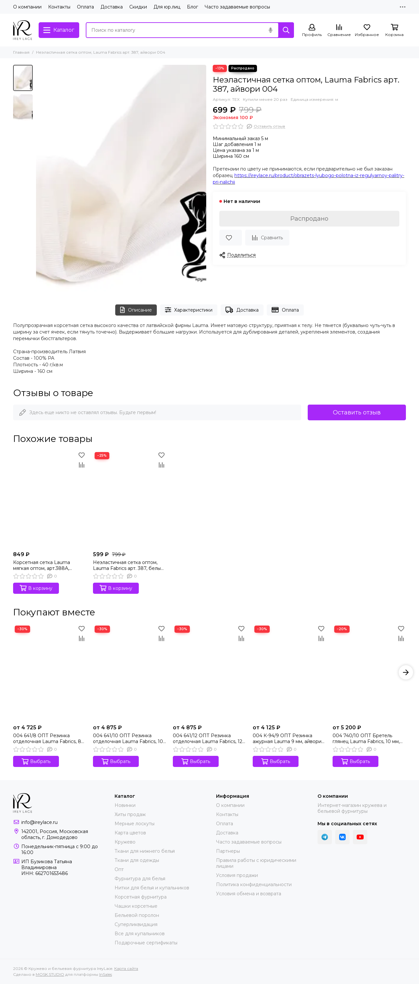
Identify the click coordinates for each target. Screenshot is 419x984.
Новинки (125, 805)
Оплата (85, 7)
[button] (406, 672)
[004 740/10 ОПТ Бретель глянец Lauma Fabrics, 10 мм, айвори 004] (369, 672)
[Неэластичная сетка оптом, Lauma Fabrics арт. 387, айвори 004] (121, 178)
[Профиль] (312, 30)
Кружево (125, 842)
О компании (27, 7)
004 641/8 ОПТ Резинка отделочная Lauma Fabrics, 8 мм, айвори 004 (47, 738)
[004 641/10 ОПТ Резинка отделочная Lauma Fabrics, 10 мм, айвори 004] (129, 672)
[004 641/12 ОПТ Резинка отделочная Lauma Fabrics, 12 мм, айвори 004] (209, 672)
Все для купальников (140, 934)
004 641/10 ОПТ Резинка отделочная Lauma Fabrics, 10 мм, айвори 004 (128, 738)
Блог (192, 7)
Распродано (309, 218)
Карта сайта (126, 968)
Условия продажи (237, 875)
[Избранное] (367, 30)
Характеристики (189, 310)
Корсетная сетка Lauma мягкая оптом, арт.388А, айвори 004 (41, 565)
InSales (105, 974)
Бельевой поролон (137, 915)
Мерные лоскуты (135, 824)
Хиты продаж (130, 814)
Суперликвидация (136, 924)
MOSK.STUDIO (50, 974)
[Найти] (286, 30)
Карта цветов (130, 833)
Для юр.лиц (167, 7)
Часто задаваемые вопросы (237, 7)
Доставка (111, 7)
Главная (21, 52)
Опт (119, 869)
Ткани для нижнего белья (145, 851)
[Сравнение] (339, 30)
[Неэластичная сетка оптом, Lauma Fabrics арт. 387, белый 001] (129, 499)
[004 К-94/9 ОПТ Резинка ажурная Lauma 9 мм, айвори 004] (289, 672)
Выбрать (36, 761)
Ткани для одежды (137, 860)
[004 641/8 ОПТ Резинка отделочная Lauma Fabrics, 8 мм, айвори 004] (49, 672)
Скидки (138, 7)
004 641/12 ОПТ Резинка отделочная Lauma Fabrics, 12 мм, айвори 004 (207, 738)
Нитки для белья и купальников (152, 888)
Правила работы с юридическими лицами (256, 863)
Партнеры (228, 851)
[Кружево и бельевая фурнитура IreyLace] (22, 30)
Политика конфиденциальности (254, 884)
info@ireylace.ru (39, 822)
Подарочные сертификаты (146, 943)
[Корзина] (394, 30)
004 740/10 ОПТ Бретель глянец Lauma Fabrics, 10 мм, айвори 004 (366, 738)
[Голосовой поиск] (270, 30)
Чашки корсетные (136, 906)
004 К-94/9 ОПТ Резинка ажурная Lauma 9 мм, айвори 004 (287, 738)
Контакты (59, 7)
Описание (136, 310)
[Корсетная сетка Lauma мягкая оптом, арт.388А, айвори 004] (49, 499)
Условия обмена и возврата (248, 894)
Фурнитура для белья (140, 879)
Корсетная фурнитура (141, 897)
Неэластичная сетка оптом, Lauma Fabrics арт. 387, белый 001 (128, 565)
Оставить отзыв (357, 412)
